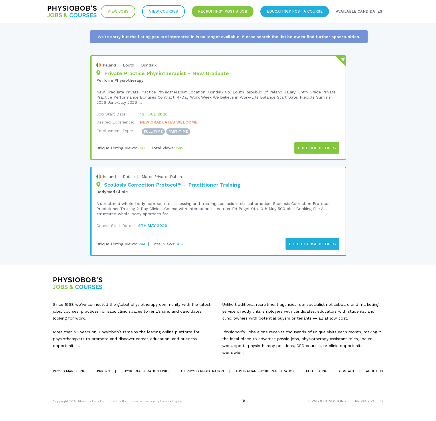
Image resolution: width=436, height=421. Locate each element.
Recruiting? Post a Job (222, 11)
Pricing (103, 371)
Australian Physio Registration (265, 371)
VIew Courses (163, 11)
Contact (346, 371)
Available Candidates (359, 11)
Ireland (109, 65)
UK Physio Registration (202, 371)
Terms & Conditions (326, 401)
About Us (374, 371)
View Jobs (118, 11)
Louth (128, 65)
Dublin (129, 176)
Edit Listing (317, 371)
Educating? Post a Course (295, 11)
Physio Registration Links (146, 371)
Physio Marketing (69, 371)
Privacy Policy (369, 401)
